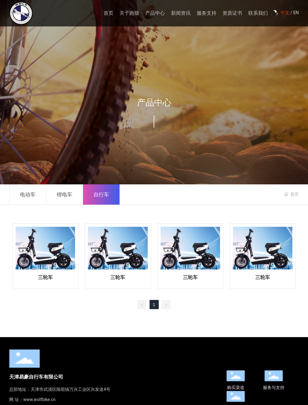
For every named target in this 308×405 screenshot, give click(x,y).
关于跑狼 (129, 13)
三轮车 (45, 277)
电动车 (28, 194)
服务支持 (206, 13)
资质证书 (232, 13)
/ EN (294, 12)
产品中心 (155, 13)
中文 (285, 12)
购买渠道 (235, 387)
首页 (108, 13)
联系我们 (258, 13)
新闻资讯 (181, 13)
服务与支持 (273, 387)
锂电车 (64, 194)
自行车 (101, 194)
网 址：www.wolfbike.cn (32, 399)
